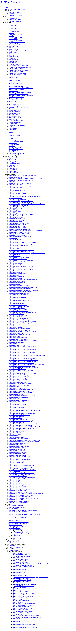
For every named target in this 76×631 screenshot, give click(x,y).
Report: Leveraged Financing (17, 345)
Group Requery (13, 172)
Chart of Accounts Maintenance (18, 45)
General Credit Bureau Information (18, 70)
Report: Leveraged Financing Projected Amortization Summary (26, 364)
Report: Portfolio (13, 435)
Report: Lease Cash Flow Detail (18, 315)
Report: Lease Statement (16, 333)
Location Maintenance (15, 104)
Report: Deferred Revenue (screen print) (20, 244)
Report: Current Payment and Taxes (19, 233)
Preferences (12, 129)
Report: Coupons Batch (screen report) (20, 232)
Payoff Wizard (13, 128)
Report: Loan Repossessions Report (19, 385)
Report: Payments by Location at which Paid (21, 425)
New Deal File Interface (15, 525)
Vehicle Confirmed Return (16, 147)
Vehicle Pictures (13, 150)
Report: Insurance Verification (17, 299)
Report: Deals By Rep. (15, 239)
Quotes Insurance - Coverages (21, 575)
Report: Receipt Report (15, 444)
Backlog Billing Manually (16, 37)
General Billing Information (16, 68)
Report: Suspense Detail (16, 462)
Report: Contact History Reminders (19, 223)
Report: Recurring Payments (17, 449)
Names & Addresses (14, 111)
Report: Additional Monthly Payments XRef (21, 180)
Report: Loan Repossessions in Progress (20, 383)
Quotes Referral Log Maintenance (22, 611)
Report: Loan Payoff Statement (17, 382)
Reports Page (13, 161)
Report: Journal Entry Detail (17, 308)
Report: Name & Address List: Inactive (19, 397)
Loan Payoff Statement (15, 100)
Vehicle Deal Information (16, 149)
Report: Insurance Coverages (17, 282)
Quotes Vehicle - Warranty (20, 571)
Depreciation (12, 62)
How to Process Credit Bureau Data (19, 511)
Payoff (10, 126)
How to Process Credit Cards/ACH (18, 513)
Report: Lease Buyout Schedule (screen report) (22, 312)
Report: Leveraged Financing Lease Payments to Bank (24, 354)
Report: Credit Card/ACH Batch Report (20, 229)
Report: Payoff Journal (15, 434)
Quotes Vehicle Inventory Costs (22, 581)
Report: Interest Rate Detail (16, 303)
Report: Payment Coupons (16, 409)
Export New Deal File (15, 64)
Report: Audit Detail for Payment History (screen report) (24, 196)
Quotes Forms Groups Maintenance (23, 596)
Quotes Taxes (16, 623)
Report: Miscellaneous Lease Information (20, 392)
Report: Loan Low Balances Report (19, 376)
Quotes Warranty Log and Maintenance (24, 626)
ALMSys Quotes (13, 550)
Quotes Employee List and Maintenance (24, 593)
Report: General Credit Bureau (17, 273)
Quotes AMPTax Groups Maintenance (23, 586)
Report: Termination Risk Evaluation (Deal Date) (22, 470)
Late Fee (11, 82)
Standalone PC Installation (16, 15)
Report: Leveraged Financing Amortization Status (23, 349)
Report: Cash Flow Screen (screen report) (21, 214)
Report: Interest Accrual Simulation (18, 300)
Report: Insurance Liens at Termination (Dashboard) (23, 290)
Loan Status (12, 101)
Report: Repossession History (17, 452)
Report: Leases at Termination (17, 342)
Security (11, 138)
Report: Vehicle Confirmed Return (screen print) (22, 477)
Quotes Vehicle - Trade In (20, 572)
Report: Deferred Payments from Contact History (22, 242)
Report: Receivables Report (17, 447)
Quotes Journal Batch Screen (21, 600)
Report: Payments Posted (16, 430)
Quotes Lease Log (18, 602)
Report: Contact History (15, 221)
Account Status (13, 28)
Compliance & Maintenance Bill (18, 51)
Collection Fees (13, 46)
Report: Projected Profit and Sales (18, 443)
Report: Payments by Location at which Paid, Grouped (24, 427)
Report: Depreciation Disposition (18, 259)
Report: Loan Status (14, 386)
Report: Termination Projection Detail (19, 464)
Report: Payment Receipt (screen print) (20, 419)
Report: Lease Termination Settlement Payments (22, 340)
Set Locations (13, 143)
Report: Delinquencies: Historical (18, 247)
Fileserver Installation (15, 12)
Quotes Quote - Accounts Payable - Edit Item (25, 566)
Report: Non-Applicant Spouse (17, 404)
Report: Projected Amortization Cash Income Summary (24, 441)
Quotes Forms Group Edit (20, 597)
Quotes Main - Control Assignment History (25, 556)
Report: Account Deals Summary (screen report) (22, 175)
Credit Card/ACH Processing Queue (19, 519)
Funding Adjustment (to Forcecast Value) (20, 67)
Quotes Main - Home (19, 557)
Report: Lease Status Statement (18, 337)
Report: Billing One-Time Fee (17, 210)
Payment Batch (17, 535)
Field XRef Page (13, 169)
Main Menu (12, 24)
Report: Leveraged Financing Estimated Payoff (22, 352)
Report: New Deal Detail (15, 398)
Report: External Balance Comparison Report (22, 266)
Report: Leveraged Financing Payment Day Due (22, 361)
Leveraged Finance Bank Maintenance (20, 92)
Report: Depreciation (14, 256)
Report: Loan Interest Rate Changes (19, 375)
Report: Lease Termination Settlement (19, 339)
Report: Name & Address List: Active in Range (22, 395)
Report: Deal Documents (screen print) (20, 236)
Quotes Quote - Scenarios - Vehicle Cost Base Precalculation (30, 563)
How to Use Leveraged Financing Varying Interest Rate (24, 514)
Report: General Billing (15, 272)
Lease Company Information (17, 89)
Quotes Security (17, 621)
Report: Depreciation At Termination (19, 257)
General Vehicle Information (17, 76)
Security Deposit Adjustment (17, 140)
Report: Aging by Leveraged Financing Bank (21, 186)
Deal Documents (13, 59)
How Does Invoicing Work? (16, 505)
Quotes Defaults (17, 590)
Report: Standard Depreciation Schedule (20, 459)
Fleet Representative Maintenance (18, 65)
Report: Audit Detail (14, 195)
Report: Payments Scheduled (17, 431)
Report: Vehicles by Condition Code (19, 501)
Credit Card (12, 55)
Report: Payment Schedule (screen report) (21, 421)
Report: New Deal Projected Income (19, 400)
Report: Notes (13, 406)
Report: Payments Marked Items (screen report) (22, 428)
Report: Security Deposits (16, 458)
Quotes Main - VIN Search (20, 559)
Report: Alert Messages (15, 187)
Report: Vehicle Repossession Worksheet (20, 492)
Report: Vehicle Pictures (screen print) (19, 489)
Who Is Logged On (14, 155)
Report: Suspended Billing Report (18, 461)
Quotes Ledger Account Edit (21, 606)
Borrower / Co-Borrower (15, 40)
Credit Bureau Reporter (15, 53)
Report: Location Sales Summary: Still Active (21, 391)
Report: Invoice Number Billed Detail (19, 306)
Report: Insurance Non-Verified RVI (19, 294)
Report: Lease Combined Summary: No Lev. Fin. (22, 321)
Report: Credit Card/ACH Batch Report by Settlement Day (25, 230)
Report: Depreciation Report (17, 262)
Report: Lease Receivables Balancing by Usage (22, 331)
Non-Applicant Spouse (15, 113)
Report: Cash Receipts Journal (17, 216)
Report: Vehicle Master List (16, 488)
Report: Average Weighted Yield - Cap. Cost (21, 202)
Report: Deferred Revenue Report (18, 245)
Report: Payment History (16, 418)
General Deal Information (16, 71)
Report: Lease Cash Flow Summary (19, 317)
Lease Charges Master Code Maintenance (21, 88)
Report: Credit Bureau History (17, 224)
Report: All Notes (13, 189)
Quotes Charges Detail (19, 587)
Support (7, 7)
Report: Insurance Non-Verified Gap (19, 293)
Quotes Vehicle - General (20, 569)
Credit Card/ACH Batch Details (17, 517)
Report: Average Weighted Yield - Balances (21, 201)
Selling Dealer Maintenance (16, 141)
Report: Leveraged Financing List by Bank (21, 357)
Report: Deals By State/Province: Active (20, 241)
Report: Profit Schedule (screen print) (19, 438)
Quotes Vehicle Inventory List (21, 578)
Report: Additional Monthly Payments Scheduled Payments (25, 178)
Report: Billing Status (15, 211)
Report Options (13, 171)
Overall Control (13, 119)
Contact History (13, 52)
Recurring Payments (14, 135)
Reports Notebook (14, 158)
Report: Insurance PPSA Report (18, 297)
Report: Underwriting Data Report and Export (21, 473)
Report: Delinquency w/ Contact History (20, 251)
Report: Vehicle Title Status (16, 499)
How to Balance (13, 508)
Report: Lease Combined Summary (19, 320)
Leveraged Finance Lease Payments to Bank (21, 95)
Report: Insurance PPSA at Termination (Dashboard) (24, 296)
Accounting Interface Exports (21, 532)
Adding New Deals (14, 31)
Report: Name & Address (16, 394)
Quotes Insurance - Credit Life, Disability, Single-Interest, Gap (30, 577)
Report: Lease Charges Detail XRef (19, 318)
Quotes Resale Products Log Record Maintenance (27, 617)
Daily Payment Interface (15, 520)
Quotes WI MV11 (17, 629)
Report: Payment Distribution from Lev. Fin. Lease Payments (26, 410)
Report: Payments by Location (17, 422)
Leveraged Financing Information (18, 94)
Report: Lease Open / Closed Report (19, 328)
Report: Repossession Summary (18, 453)
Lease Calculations (14, 85)
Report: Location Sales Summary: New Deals (22, 389)
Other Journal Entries (15, 117)
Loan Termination (14, 103)
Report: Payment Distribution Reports (19, 412)
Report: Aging (13, 181)
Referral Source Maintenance (17, 137)
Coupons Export (13, 56)
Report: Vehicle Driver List (16, 482)
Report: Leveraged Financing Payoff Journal (21, 363)
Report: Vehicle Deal (14, 480)
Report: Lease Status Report (17, 336)
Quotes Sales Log (18, 618)
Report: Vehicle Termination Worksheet (20, 496)
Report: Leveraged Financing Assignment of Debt (23, 346)
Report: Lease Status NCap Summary (19, 334)
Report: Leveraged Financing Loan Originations (22, 358)
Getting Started (13, 18)
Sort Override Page (14, 163)
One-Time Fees (13, 114)
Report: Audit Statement (15, 198)
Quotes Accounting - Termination (22, 554)
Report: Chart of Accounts (16, 217)
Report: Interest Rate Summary (18, 305)
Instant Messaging (14, 541)
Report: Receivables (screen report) (19, 446)
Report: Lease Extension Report (18, 327)
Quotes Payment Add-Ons (20, 609)
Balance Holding (13, 39)
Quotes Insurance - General (20, 574)
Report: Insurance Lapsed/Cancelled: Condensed (23, 287)
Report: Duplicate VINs (15, 265)
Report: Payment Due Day (16, 416)
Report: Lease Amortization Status (18, 311)
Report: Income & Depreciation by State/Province (23, 279)
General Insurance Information (17, 73)
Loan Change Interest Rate (16, 97)
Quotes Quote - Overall (19, 560)
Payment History (13, 123)
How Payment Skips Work (16, 507)
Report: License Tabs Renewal (17, 369)
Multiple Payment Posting (16, 110)
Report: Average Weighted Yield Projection (21, 205)
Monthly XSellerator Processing (18, 523)
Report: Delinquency (14, 248)
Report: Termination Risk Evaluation (19, 468)
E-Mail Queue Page (14, 168)
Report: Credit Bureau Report (17, 226)
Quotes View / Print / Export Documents (24, 624)
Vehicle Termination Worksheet (17, 152)
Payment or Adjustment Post (17, 125)
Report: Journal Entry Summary (18, 309)
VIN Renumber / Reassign (16, 153)
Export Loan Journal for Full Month (18, 522)
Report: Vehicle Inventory (16, 483)
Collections (12, 48)
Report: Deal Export (14, 238)
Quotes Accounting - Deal (20, 553)
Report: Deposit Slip (14, 254)
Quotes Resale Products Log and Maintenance (26, 615)
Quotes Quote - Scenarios (20, 562)
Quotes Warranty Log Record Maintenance (25, 627)
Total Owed (12, 146)
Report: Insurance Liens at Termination (20, 288)
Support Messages (14, 144)
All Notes (11, 33)
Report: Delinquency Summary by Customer (21, 250)
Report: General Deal (15, 275)
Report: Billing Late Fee (15, 208)
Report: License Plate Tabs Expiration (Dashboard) (23, 367)
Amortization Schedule (15, 34)
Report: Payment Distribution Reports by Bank (22, 413)
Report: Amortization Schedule (17, 193)
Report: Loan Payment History (17, 378)
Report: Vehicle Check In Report (18, 476)
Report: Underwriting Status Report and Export (22, 474)
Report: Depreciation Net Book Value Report (21, 260)
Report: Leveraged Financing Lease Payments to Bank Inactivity (27, 355)
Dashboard (12, 58)
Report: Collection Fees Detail (17, 218)
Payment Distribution (15, 122)
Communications (13, 49)
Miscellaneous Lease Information (18, 107)
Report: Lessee (13, 343)
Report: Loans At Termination (17, 388)
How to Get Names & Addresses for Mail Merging (23, 510)
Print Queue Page (14, 162)
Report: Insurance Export (16, 284)
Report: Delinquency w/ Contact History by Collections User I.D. (27, 253)
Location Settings (14, 106)
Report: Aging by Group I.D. (17, 184)
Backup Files (12, 545)
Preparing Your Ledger (15, 19)
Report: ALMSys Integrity (16, 192)
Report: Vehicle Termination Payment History (21, 495)
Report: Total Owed (14, 471)
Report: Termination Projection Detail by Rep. (21, 465)
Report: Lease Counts (15, 324)
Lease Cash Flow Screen (16, 86)
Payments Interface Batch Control (22, 534)
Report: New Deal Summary (17, 401)
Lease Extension (13, 91)
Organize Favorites (14, 116)
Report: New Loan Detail (16, 403)
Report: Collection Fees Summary (18, 220)
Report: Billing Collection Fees (17, 207)
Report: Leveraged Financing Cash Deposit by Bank (23, 351)
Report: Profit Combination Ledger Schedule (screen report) (26, 440)
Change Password (14, 43)
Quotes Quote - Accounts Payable (22, 565)
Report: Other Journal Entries (17, 407)
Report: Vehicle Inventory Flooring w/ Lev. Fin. (22, 485)
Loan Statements (13, 159)
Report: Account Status (15, 177)
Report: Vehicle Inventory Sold (17, 486)
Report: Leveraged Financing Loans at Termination (23, 360)
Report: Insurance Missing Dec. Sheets (20, 291)
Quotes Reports (17, 614)
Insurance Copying (14, 77)
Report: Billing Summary (16, 213)
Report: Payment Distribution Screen (19, 415)
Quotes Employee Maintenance (22, 595)
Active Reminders (14, 30)
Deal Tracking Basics (15, 21)
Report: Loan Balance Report (17, 372)
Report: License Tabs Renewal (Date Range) (21, 370)
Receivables (12, 134)
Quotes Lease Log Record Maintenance (24, 603)
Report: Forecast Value (15, 268)
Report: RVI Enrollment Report (17, 455)
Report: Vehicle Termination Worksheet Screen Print (23, 498)
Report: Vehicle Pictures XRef (17, 490)
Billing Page (12, 165)
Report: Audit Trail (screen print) (18, 199)
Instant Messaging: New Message (18, 543)
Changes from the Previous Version (15, 9)
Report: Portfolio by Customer (17, 437)
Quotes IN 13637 (17, 599)
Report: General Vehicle (15, 278)
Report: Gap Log (13, 271)
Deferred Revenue (14, 61)
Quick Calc (12, 132)
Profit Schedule (13, 131)
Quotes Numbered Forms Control (22, 608)
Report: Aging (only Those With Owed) (20, 183)
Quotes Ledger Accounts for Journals (23, 605)
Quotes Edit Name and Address (22, 592)
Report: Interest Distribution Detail (18, 302)
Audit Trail (11, 36)
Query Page (12, 166)
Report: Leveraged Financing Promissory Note (22, 366)
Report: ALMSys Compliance (17, 190)
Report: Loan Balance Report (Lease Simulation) (22, 373)
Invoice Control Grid (14, 80)
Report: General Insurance (16, 276)
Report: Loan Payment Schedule (18, 379)
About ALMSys (13, 25)
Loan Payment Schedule (16, 98)
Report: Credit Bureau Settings (17, 227)
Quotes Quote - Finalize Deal (21, 568)
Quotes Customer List (19, 589)
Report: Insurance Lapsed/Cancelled (19, 285)
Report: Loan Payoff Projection (17, 380)
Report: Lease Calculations (16, 314)
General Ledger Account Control (18, 74)
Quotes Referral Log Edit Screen (22, 612)
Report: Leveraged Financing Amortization (21, 348)
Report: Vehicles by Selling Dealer (18, 502)
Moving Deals (13, 108)
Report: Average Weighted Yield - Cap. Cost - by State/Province (27, 204)
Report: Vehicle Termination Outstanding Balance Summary (26, 493)
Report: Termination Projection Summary (20, 467)
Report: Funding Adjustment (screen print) (21, 269)
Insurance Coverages (15, 79)
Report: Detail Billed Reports (17, 263)
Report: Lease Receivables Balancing (19, 330)
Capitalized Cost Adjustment (17, 42)
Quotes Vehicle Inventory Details (22, 580)
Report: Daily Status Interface (17, 235)
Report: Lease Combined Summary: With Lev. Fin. (23, 323)
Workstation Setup (14, 13)
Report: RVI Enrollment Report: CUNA (19, 456)
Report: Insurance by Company (18, 281)
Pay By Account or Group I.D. (17, 120)
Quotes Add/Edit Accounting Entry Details (24, 584)
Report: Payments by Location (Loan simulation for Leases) (26, 424)
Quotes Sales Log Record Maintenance (24, 620)
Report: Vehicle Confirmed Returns (19, 479)
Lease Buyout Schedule (15, 83)
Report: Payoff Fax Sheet (16, 433)
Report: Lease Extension (16, 325)
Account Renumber (14, 27)
